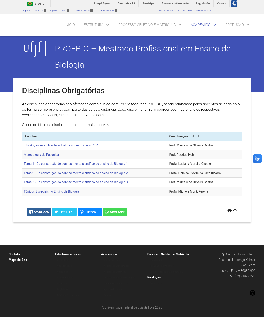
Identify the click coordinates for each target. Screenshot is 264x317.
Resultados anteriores (162, 265)
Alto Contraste (184, 10)
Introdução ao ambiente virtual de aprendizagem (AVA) (61, 145)
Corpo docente (65, 277)
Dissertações (157, 283)
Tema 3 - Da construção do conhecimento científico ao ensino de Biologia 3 (76, 182)
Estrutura (94, 25)
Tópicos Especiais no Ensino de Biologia (51, 191)
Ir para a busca (83, 10)
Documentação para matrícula (166, 271)
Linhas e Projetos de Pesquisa (119, 277)
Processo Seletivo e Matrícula (147, 25)
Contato (14, 254)
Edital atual (156, 260)
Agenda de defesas (113, 289)
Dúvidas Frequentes (68, 295)
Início (70, 25)
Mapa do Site (166, 10)
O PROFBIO (63, 260)
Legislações (63, 289)
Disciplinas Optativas (114, 271)
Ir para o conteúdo (34, 10)
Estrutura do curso (68, 254)
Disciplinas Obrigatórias (116, 265)
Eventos (107, 295)
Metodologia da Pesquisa (41, 154)
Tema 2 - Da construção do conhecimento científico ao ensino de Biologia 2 (76, 173)
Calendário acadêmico (115, 283)
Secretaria (62, 283)
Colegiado (62, 271)
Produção (234, 25)
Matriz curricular (112, 260)
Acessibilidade (203, 10)
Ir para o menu (59, 10)
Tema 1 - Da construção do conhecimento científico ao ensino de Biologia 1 (76, 163)
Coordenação (64, 265)
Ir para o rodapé (107, 10)
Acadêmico (200, 25)
